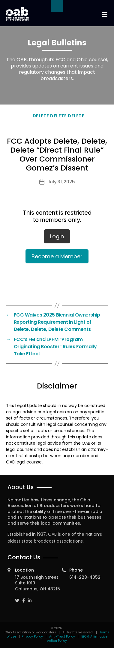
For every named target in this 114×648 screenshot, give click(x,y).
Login (57, 236)
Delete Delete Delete (58, 116)
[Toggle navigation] (104, 15)
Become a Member (57, 256)
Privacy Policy (32, 636)
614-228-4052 (84, 577)
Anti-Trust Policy (62, 636)
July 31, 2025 (61, 182)
